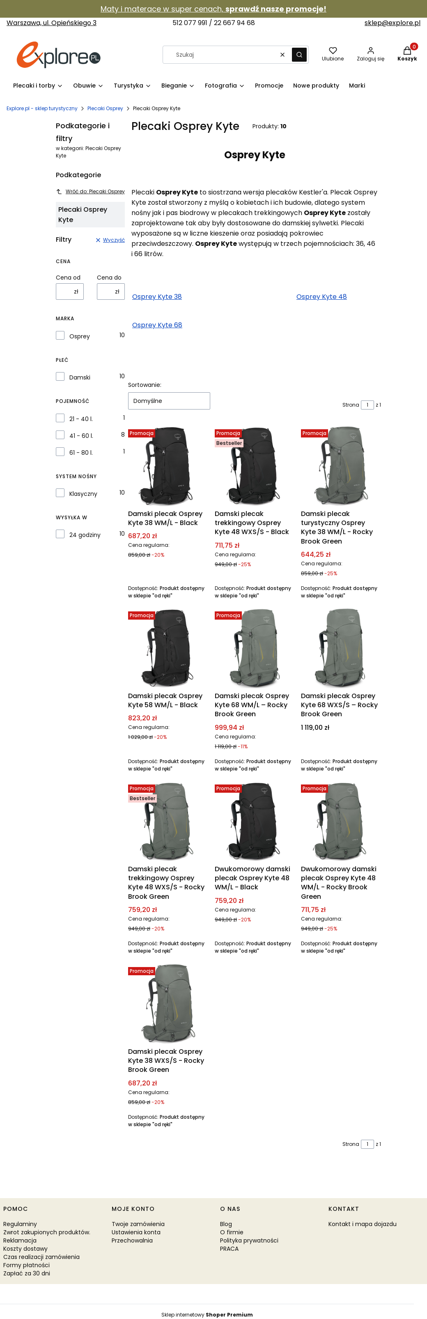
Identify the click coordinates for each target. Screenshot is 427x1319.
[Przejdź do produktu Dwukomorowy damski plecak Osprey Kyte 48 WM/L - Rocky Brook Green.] (341, 821)
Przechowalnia (132, 1240)
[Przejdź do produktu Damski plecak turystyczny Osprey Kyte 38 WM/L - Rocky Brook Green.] (341, 466)
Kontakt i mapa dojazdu (362, 1224)
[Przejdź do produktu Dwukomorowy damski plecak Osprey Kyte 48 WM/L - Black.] (255, 821)
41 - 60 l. (81, 436)
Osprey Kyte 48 (321, 296)
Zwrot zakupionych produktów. (46, 1232)
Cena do (109, 277)
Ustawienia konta (136, 1232)
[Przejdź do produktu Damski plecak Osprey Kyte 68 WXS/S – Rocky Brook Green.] (341, 648)
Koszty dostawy (25, 1249)
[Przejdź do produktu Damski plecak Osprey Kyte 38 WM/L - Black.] (168, 466)
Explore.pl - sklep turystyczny (42, 108)
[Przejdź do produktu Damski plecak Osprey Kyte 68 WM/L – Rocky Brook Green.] (255, 648)
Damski (79, 377)
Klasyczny (83, 494)
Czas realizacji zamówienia (41, 1257)
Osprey (79, 336)
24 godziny (85, 535)
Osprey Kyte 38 (157, 296)
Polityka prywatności (249, 1240)
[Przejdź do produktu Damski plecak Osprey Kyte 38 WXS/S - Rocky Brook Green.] (168, 1004)
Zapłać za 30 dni (26, 1273)
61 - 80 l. (81, 453)
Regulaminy (20, 1224)
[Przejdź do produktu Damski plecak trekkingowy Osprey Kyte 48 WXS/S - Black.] (255, 466)
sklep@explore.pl (392, 23)
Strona (350, 404)
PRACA (229, 1249)
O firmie (231, 1232)
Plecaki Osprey (105, 108)
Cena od (68, 277)
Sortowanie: (144, 385)
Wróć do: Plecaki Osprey (90, 191)
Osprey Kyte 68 (157, 325)
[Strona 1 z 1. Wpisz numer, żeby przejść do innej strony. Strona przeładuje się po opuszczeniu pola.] (367, 405)
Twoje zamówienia (138, 1224)
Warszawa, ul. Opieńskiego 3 (51, 23)
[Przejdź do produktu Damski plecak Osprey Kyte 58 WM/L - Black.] (168, 648)
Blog (226, 1224)
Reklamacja (20, 1240)
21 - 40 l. (81, 419)
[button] (299, 55)
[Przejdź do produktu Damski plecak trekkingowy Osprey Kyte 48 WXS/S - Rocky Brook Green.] (168, 821)
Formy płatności (26, 1265)
